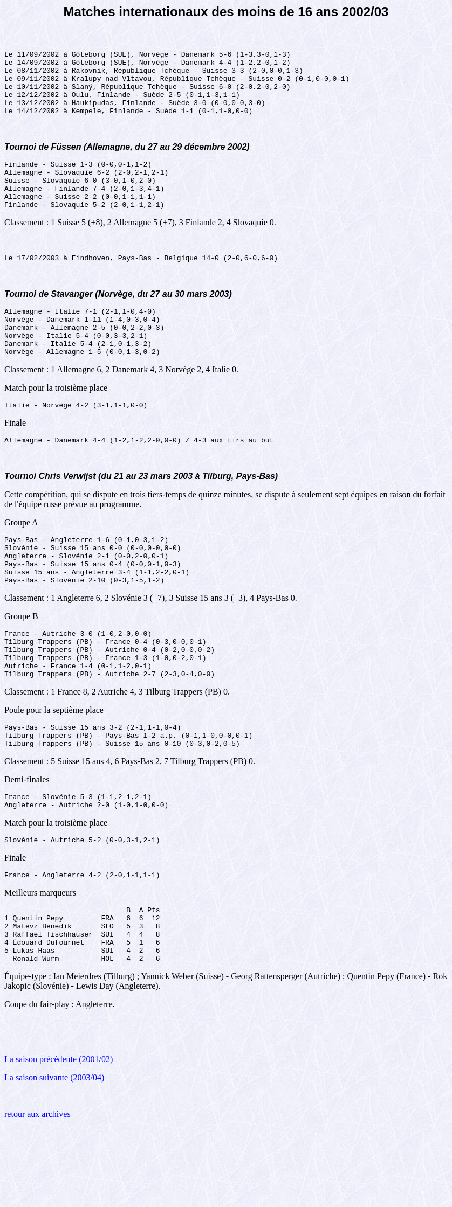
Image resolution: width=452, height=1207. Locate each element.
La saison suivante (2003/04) (54, 1156)
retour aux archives (37, 1193)
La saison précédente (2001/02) (58, 1138)
